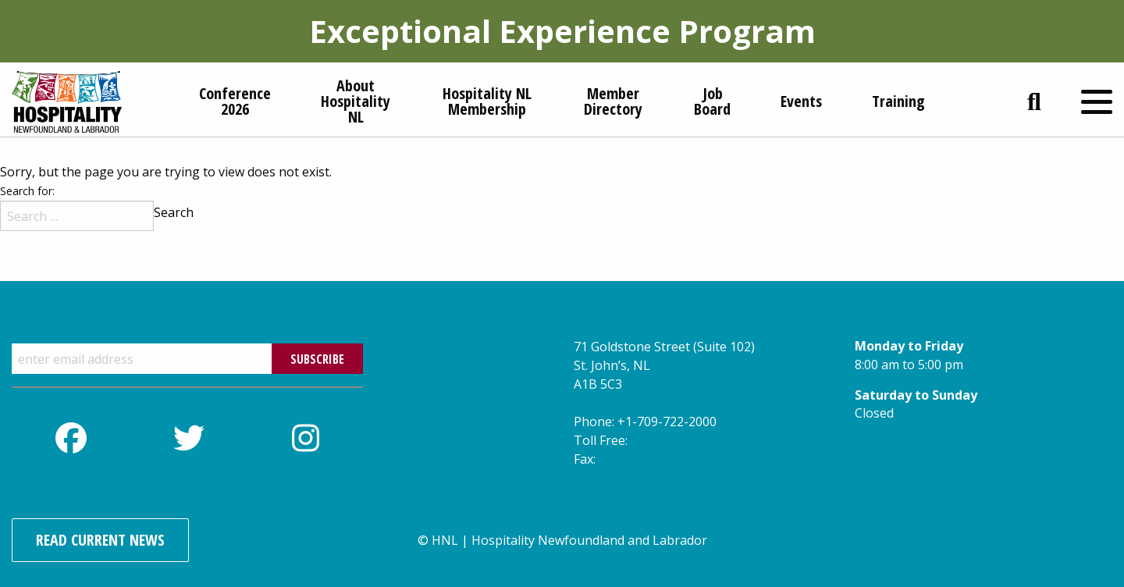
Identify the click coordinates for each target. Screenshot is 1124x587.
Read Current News (100, 539)
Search (174, 212)
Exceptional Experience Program (562, 30)
